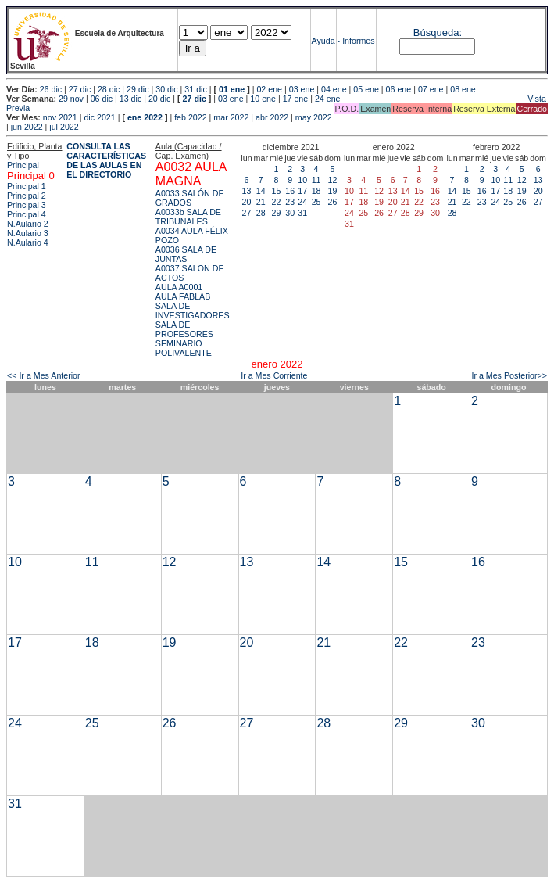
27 (247, 212)
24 (302, 201)
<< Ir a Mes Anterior (43, 375)
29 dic (137, 89)
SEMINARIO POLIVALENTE (183, 348)
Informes (358, 40)
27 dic (80, 89)
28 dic (109, 89)
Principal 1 (26, 186)
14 (261, 191)
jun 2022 (27, 126)
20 (247, 201)
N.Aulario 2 (27, 223)
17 (302, 191)
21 (261, 201)
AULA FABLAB (183, 296)
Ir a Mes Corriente (274, 375)
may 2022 (313, 117)
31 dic (195, 89)
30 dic (166, 89)
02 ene (269, 89)
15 (276, 191)
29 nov (71, 98)
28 (261, 212)
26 (333, 201)
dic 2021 (99, 117)
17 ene (296, 98)
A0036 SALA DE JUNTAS (185, 254)
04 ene (334, 89)
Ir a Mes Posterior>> (509, 375)
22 (276, 201)
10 (302, 180)
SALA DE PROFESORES (184, 329)
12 (333, 180)
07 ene (431, 89)
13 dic (130, 98)
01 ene (232, 89)
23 (290, 201)
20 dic (159, 98)
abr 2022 (272, 117)
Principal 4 (26, 214)
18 (316, 191)
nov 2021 (60, 117)
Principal (23, 165)
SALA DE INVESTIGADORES (192, 310)
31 (302, 212)
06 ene (399, 89)
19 (333, 191)
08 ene (463, 89)
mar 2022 (230, 117)
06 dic (102, 98)
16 (290, 191)
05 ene (366, 89)
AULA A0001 (178, 287)
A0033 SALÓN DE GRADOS (189, 197)
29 (276, 212)
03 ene (302, 89)
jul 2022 (63, 126)
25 (316, 201)
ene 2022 (145, 117)
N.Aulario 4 (27, 242)
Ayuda (323, 40)
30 (290, 212)
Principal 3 (26, 205)
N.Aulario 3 (27, 233)
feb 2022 (190, 117)
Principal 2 (26, 195)
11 (316, 180)
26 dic (51, 89)
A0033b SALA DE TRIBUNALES (188, 216)
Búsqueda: (437, 32)
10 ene (263, 98)
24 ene (328, 98)
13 (247, 191)
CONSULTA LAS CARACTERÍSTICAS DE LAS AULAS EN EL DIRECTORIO (106, 160)
